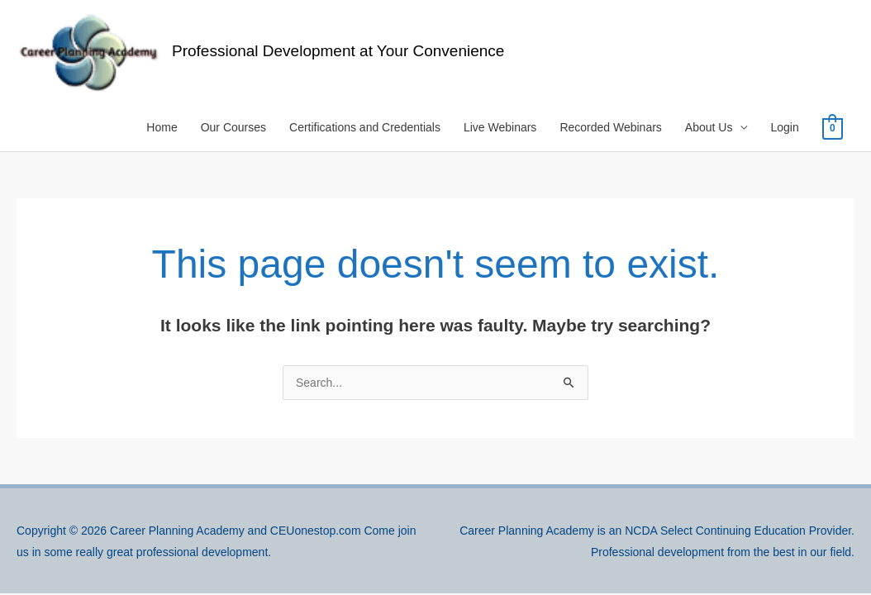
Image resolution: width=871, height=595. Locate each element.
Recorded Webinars (610, 127)
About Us (709, 127)
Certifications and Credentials (364, 127)
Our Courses (233, 127)
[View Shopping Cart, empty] (832, 128)
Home (161, 127)
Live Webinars (500, 127)
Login (784, 127)
